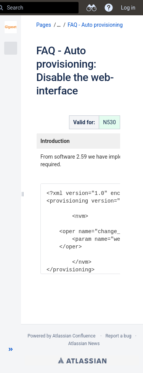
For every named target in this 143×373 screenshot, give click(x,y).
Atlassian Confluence (73, 336)
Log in (128, 8)
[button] (11, 349)
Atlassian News (84, 343)
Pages (43, 25)
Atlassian (82, 360)
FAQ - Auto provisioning (95, 25)
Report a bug (118, 336)
